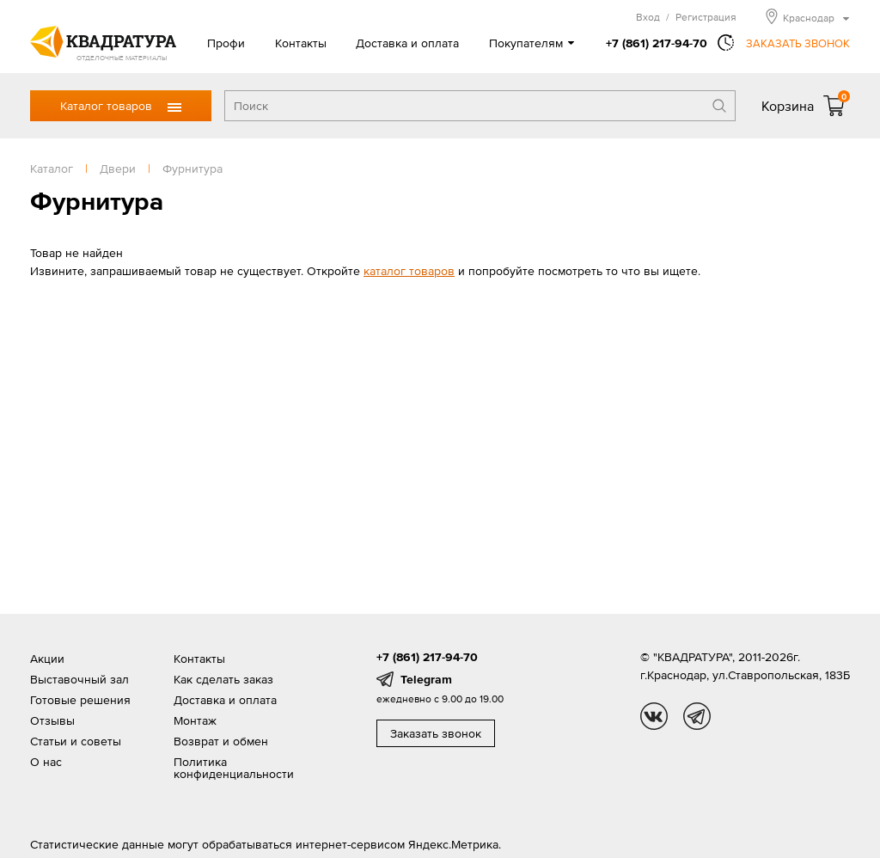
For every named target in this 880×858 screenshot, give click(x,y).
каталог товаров (409, 271)
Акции (47, 658)
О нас (46, 762)
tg (697, 716)
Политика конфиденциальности (234, 768)
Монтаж (195, 720)
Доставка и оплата (407, 43)
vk (654, 716)
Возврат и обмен (221, 741)
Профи (226, 43)
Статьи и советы (75, 741)
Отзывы (52, 720)
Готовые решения (80, 700)
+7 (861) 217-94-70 (656, 43)
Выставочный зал (79, 679)
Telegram (426, 679)
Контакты (301, 43)
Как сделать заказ (223, 679)
